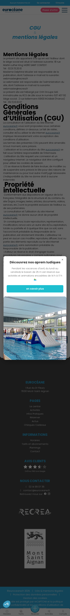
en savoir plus (35, 288)
